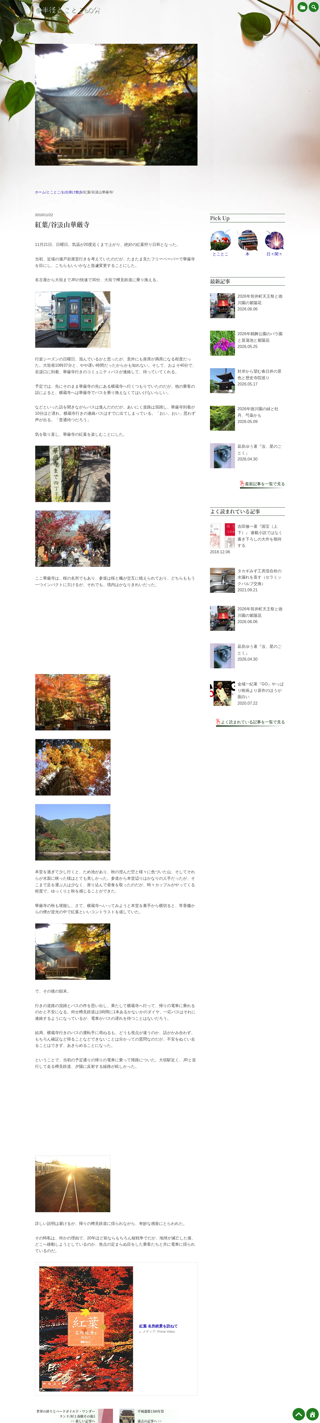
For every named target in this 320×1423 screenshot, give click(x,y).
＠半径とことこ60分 (67, 10)
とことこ (53, 192)
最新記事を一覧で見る (265, 484)
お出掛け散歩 (72, 192)
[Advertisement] (116, 631)
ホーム (40, 192)
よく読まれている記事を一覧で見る (253, 722)
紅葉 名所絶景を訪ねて (158, 1326)
